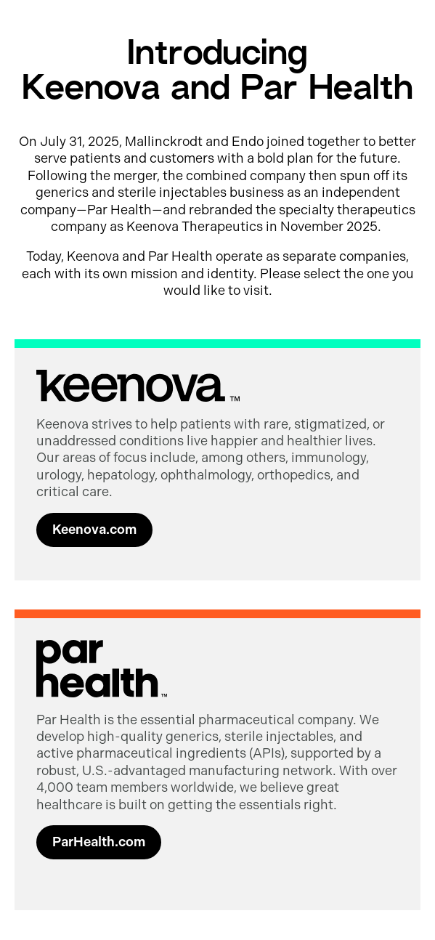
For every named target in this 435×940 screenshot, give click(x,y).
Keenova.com (94, 530)
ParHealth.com (98, 842)
